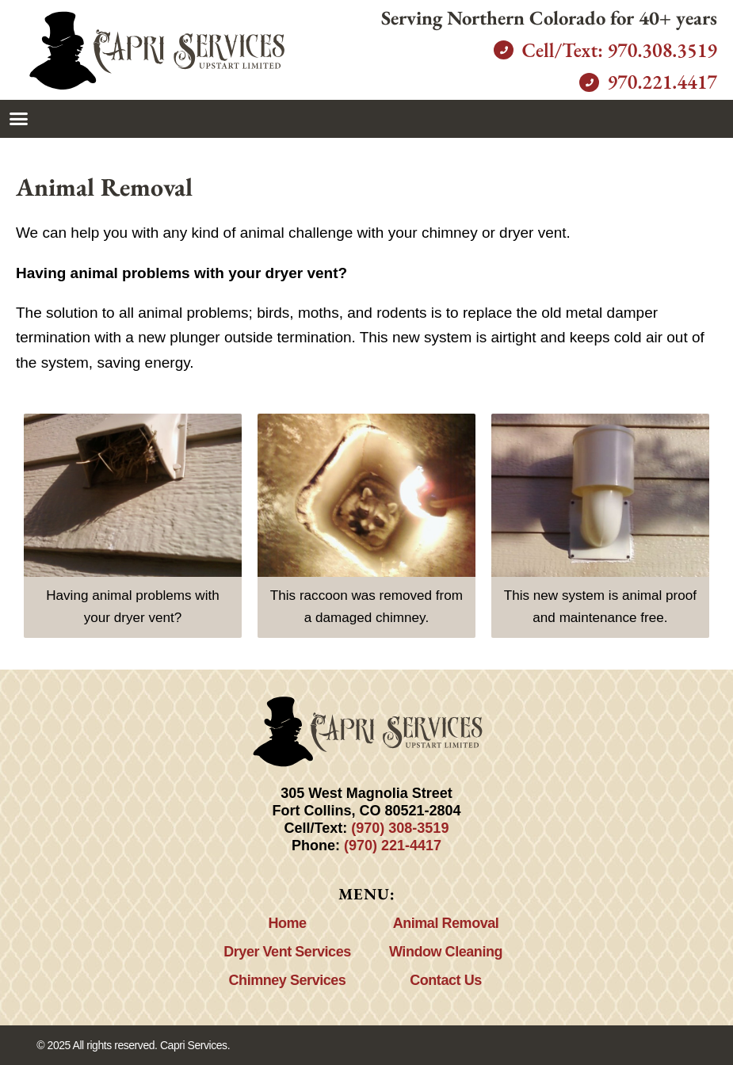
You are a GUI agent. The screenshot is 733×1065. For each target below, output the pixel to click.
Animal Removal (446, 923)
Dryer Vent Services (287, 952)
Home (287, 923)
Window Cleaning (445, 952)
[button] (19, 119)
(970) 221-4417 (392, 845)
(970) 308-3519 (400, 828)
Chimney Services (287, 980)
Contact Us (446, 980)
